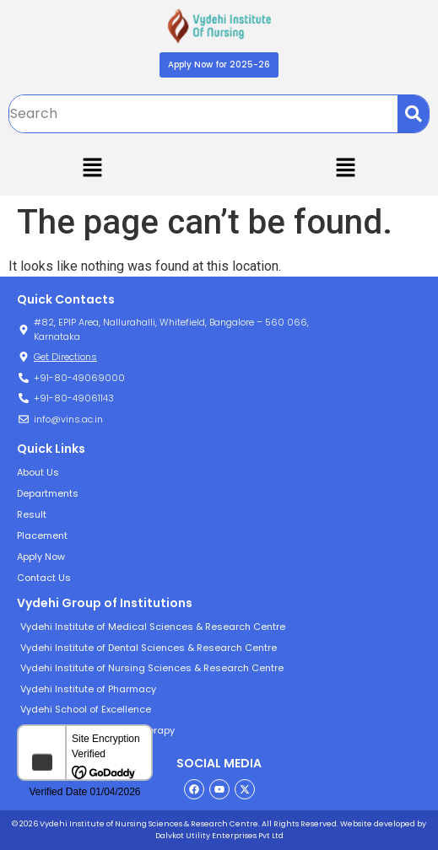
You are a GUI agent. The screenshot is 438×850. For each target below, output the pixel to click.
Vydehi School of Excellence (85, 709)
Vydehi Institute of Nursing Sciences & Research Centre (152, 668)
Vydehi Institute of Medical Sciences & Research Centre (152, 626)
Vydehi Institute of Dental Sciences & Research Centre (148, 647)
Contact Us (44, 577)
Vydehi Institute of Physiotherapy (97, 730)
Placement (42, 535)
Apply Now (41, 556)
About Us (38, 472)
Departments (47, 493)
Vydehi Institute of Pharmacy (88, 689)
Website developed (376, 824)
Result (31, 514)
